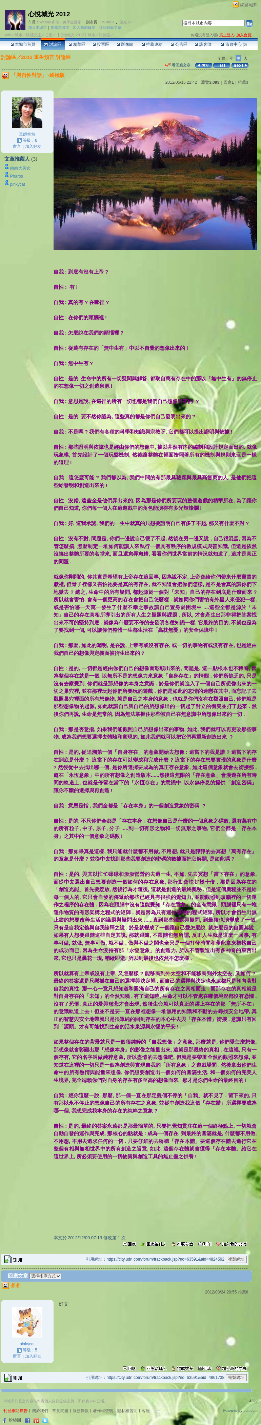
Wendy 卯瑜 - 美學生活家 (60, 22)
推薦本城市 (60, 27)
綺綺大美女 (20, 168)
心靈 (48, 35)
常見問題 (60, 1410)
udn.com (250, 1410)
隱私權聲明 (127, 1410)
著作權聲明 (103, 1410)
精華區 (76, 44)
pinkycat (17, 184)
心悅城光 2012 (49, 14)
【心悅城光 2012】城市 (75, 35)
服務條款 (81, 1410)
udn (8, 35)
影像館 (125, 44)
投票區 (101, 44)
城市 (18, 35)
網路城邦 (249, 4)
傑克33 (125, 22)
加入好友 (33, 146)
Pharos (16, 176)
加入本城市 (37, 27)
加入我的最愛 (84, 27)
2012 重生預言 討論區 (46, 57)
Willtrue (108, 22)
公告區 (178, 44)
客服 (146, 1410)
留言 (17, 146)
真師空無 (27, 134)
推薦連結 (152, 44)
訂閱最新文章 (110, 27)
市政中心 (234, 44)
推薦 (243, 82)
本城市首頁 (23, 44)
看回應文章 (177, 65)
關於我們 (40, 1410)
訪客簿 (203, 44)
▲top (253, 1400)
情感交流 (33, 35)
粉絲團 (15, 1420)
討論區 (52, 44)
